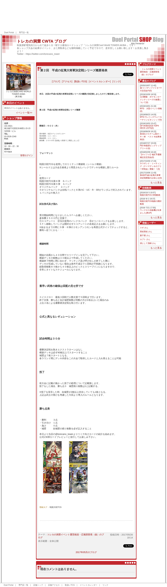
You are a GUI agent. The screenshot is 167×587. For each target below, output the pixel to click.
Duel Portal (9, 32)
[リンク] (117, 81)
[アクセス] (67, 81)
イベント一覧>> (24, 112)
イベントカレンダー (88, 585)
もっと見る (156, 182)
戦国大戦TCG (55, 507)
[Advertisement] (144, 17)
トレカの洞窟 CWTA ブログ (41, 41)
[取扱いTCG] (80, 81)
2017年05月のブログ (86, 552)
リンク (105, 585)
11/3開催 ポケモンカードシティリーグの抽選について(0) (150, 100)
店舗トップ (38, 585)
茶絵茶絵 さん (146, 231)
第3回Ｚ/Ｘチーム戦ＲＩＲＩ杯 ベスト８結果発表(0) (150, 137)
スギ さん (144, 228)
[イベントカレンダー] (100, 81)
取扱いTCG (70, 585)
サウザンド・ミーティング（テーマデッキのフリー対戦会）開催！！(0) (150, 166)
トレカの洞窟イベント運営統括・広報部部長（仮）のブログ (150, 72)
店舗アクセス (54, 585)
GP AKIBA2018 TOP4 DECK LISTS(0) (149, 127)
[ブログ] (56, 81)
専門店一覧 (24, 32)
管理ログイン (26, 155)
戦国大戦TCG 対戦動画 (150, 195)
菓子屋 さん (145, 235)
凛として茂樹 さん (148, 243)
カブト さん (145, 239)
